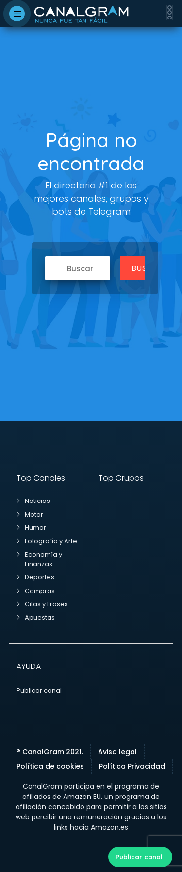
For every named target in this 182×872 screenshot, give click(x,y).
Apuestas (36, 617)
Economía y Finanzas (39, 559)
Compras (36, 590)
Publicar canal (139, 857)
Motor (30, 514)
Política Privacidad (132, 766)
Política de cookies (50, 766)
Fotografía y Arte (47, 541)
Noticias (33, 500)
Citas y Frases (42, 604)
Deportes (35, 577)
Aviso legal (117, 752)
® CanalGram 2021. (50, 752)
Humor (31, 527)
